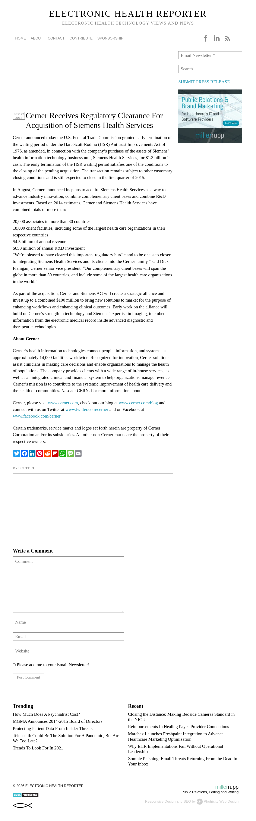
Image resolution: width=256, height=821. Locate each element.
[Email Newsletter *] (210, 55)
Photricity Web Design (221, 802)
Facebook (206, 38)
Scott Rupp (29, 468)
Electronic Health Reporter (128, 14)
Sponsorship (110, 38)
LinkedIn (216, 38)
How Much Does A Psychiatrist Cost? (46, 715)
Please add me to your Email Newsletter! (51, 664)
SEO (187, 802)
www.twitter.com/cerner (86, 409)
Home (20, 38)
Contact (56, 38)
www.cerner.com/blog (138, 402)
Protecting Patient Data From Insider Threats (52, 729)
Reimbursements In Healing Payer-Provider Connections (178, 727)
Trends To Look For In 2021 (38, 749)
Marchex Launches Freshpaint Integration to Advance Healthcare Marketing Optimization (176, 737)
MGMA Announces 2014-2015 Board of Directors (57, 722)
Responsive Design (160, 802)
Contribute (80, 38)
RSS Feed (227, 38)
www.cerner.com (63, 402)
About (37, 38)
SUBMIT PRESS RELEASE (204, 81)
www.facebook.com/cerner (36, 415)
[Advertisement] (93, 81)
